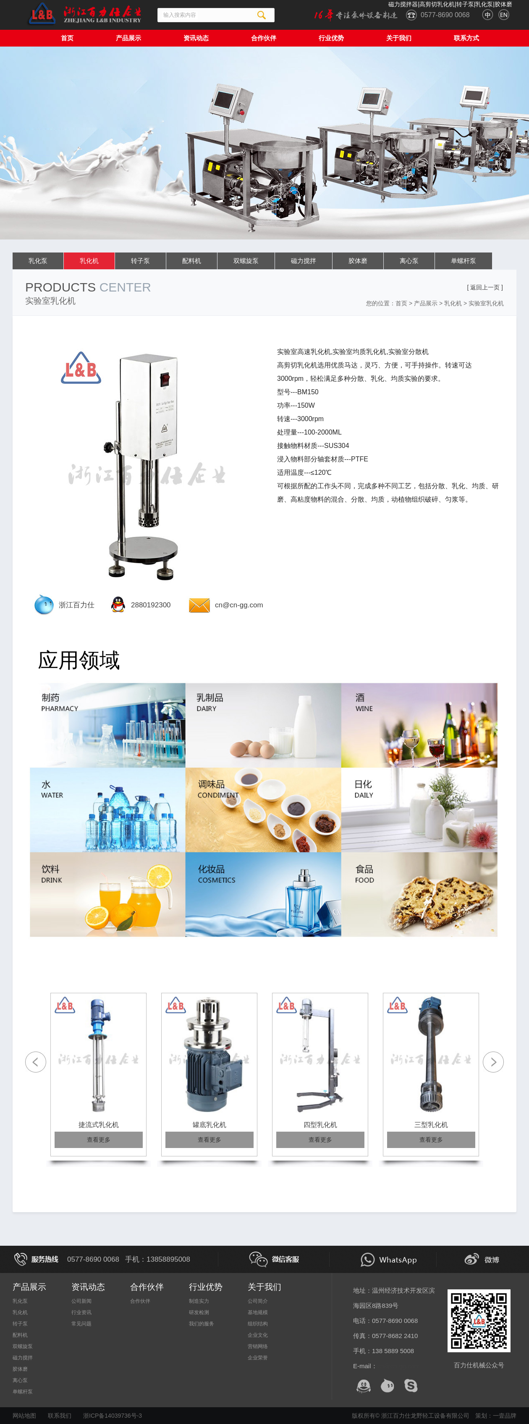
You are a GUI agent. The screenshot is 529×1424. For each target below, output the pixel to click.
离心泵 (409, 260)
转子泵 (140, 260)
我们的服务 (201, 1324)
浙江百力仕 (76, 605)
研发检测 (199, 1312)
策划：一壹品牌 (495, 1415)
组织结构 (258, 1324)
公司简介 (258, 1301)
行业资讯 (81, 1312)
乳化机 (89, 260)
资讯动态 (196, 38)
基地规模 (258, 1312)
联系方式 (466, 38)
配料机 (191, 260)
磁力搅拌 (303, 260)
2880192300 (151, 605)
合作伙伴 (263, 38)
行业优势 (331, 38)
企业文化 (258, 1335)
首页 (67, 38)
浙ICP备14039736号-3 (112, 1415)
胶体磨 (357, 260)
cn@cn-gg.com (239, 605)
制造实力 (199, 1301)
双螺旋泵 (246, 260)
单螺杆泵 (463, 260)
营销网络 (258, 1346)
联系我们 (59, 1415)
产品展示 (128, 38)
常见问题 (81, 1324)
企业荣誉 (258, 1358)
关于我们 (398, 38)
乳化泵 (38, 260)
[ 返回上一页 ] (485, 287)
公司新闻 (81, 1301)
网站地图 (24, 1415)
